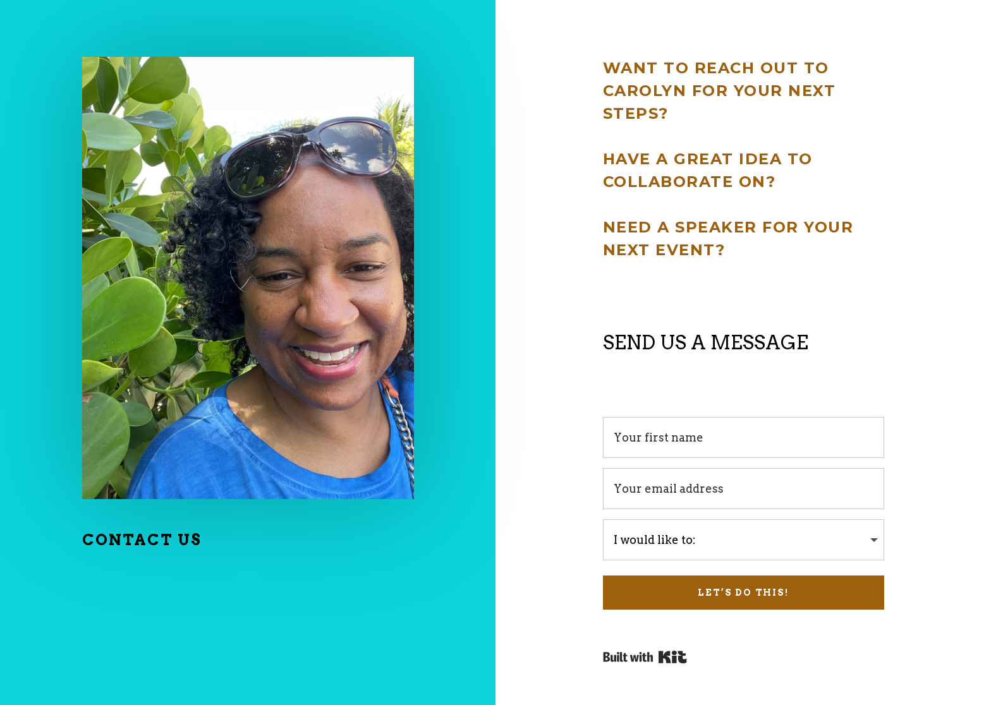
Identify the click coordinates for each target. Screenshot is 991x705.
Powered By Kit (645, 657)
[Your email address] (743, 488)
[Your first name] (743, 437)
